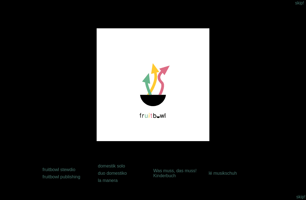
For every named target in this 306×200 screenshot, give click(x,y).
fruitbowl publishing (61, 176)
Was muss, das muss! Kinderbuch (175, 173)
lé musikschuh (223, 173)
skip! (299, 3)
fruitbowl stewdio (58, 169)
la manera (108, 180)
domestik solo (111, 166)
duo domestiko (112, 173)
